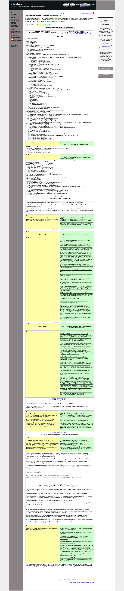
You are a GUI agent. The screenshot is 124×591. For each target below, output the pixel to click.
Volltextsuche (84, 3)
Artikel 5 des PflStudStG (53, 19)
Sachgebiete (14, 16)
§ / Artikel (65, 6)
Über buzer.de (15, 20)
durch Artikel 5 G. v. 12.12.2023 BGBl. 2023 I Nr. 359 (77, 34)
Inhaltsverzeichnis (74, 582)
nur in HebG (85, 6)
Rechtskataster (17, 40)
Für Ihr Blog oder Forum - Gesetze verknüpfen (105, 69)
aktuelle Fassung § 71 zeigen (60, 484)
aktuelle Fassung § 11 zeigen (60, 196)
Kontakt (13, 23)
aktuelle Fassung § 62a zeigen (59, 322)
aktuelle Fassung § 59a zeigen (59, 229)
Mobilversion (17, 32)
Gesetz (71, 6)
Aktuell (13, 17)
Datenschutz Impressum (15, 26)
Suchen (13, 14)
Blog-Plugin (16, 31)
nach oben (91, 582)
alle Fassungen (52, 13)
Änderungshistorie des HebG (55, 21)
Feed (14, 39)
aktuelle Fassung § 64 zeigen (60, 398)
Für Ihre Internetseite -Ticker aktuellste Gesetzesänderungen (104, 76)
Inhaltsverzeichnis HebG (41, 13)
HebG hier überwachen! (66, 27)
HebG (52, 15)
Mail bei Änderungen (88, 13)
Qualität (13, 22)
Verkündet (14, 19)
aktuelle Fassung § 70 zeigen (60, 432)
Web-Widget (16, 37)
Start (12, 13)
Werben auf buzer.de (14, 45)
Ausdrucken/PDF (84, 582)
